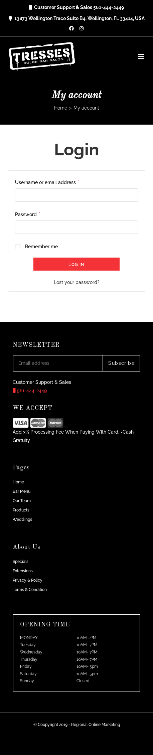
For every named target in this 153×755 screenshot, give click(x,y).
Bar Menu (21, 491)
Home (18, 482)
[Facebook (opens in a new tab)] (71, 28)
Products (21, 510)
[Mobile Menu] (139, 57)
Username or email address (47, 182)
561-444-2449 (30, 390)
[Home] (60, 108)
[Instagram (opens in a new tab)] (81, 28)
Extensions (23, 571)
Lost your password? (77, 282)
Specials (20, 561)
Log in (76, 264)
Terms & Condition (30, 589)
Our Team (22, 500)
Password (27, 214)
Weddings (22, 519)
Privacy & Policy (27, 580)
